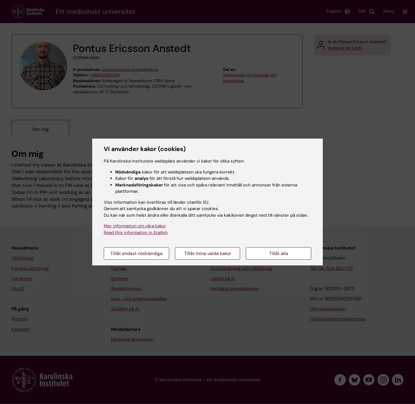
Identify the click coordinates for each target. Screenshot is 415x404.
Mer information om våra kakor (135, 226)
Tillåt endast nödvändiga (136, 253)
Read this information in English (136, 232)
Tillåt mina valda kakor (207, 253)
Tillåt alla (278, 253)
